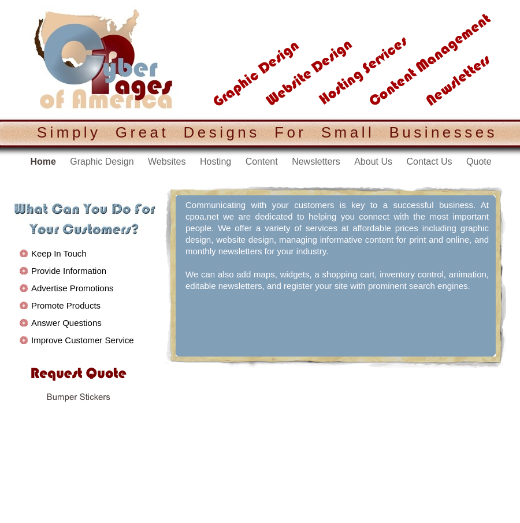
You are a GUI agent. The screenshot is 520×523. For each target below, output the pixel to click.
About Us (374, 161)
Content (263, 161)
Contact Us (430, 161)
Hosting (217, 161)
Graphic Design (103, 161)
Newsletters (317, 161)
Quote (479, 161)
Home (44, 161)
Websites (168, 161)
